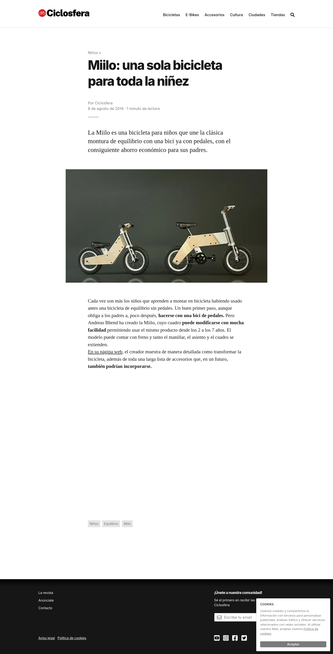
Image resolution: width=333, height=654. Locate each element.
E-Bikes (192, 14)
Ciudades (257, 14)
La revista (45, 593)
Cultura (236, 14)
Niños (93, 52)
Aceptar (293, 644)
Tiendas (278, 14)
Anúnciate (46, 600)
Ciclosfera (103, 103)
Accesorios (215, 14)
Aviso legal (46, 638)
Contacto (45, 608)
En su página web (105, 351)
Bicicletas (171, 14)
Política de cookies (72, 638)
